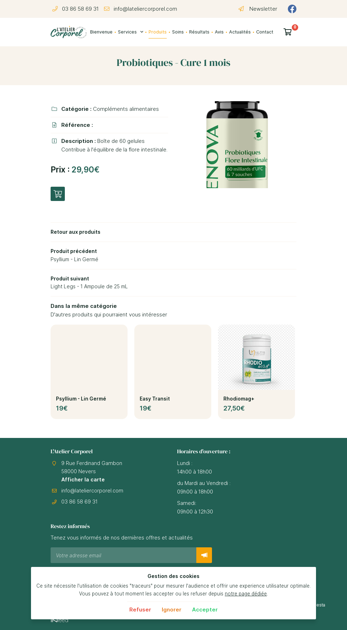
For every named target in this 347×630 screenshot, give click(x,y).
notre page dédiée (246, 594)
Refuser (140, 609)
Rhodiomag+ (238, 401)
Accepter (205, 609)
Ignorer (171, 609)
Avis (219, 32)
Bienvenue (101, 32)
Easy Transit (155, 401)
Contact (264, 32)
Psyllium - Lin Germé (81, 401)
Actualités (240, 32)
